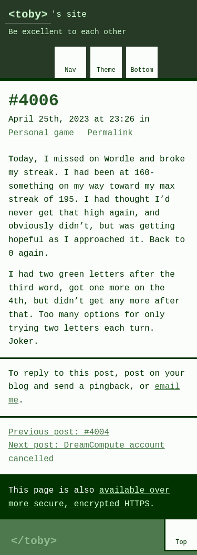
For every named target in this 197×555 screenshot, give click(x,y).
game (64, 133)
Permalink (109, 133)
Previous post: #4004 (58, 432)
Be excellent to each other (67, 32)
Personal (28, 133)
